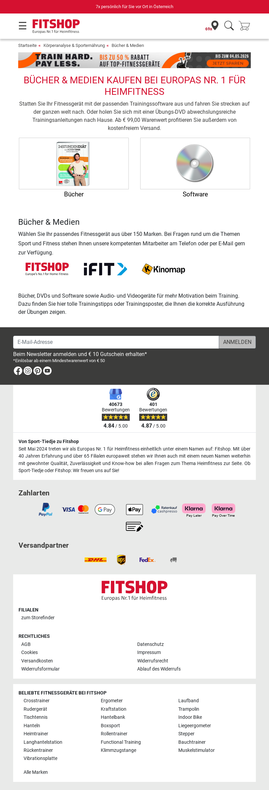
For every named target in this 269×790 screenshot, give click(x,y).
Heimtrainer (36, 734)
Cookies (29, 652)
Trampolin (188, 709)
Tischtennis (36, 717)
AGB (26, 644)
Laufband (188, 701)
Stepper (186, 734)
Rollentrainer (114, 734)
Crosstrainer (37, 701)
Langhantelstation (43, 742)
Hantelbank (113, 717)
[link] (18, 372)
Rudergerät (35, 709)
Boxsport (110, 726)
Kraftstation (113, 709)
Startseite (27, 45)
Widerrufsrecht (152, 661)
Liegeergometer (194, 726)
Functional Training (121, 742)
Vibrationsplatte (40, 758)
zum (38, 618)
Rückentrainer (38, 750)
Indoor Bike (190, 717)
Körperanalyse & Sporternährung (74, 45)
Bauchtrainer (192, 742)
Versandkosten (37, 661)
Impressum (149, 652)
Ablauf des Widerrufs (159, 669)
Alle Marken (36, 772)
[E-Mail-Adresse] (116, 342)
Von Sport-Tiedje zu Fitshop (49, 441)
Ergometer (112, 701)
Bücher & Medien (128, 45)
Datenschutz (150, 644)
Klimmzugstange (118, 750)
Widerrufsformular (40, 669)
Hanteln (32, 726)
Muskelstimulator (196, 750)
